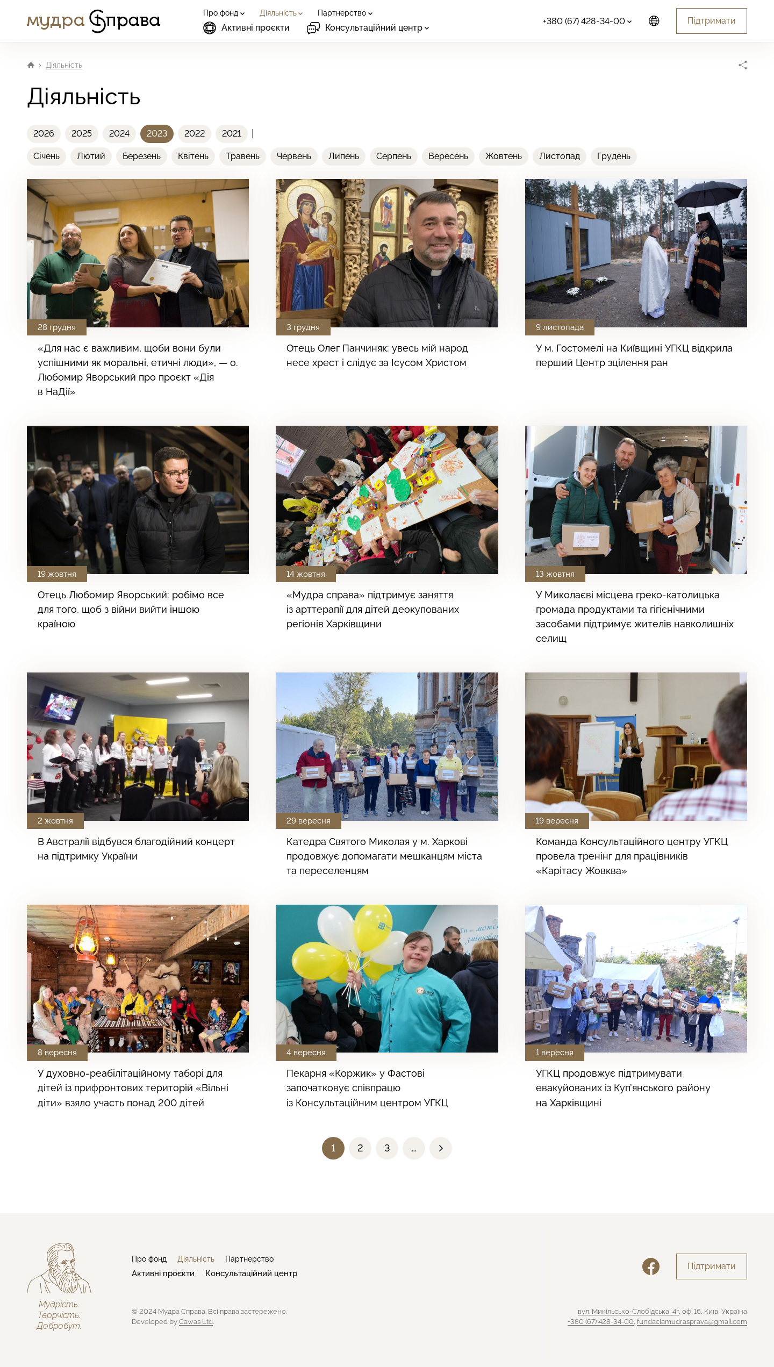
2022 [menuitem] (194, 133)
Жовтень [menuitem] (503, 156)
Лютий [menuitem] (91, 156)
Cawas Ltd (196, 1322)
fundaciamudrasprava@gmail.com (692, 1322)
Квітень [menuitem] (193, 156)
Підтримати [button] (711, 21)
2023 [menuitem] (157, 133)
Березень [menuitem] (142, 156)
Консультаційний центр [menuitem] (251, 1273)
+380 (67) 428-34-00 (601, 1322)
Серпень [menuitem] (393, 156)
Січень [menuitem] (46, 156)
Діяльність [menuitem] (195, 1259)
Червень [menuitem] (294, 156)
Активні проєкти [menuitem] (246, 28)
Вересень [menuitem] (448, 156)
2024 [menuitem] (119, 133)
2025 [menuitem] (81, 133)
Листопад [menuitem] (559, 156)
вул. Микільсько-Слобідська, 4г (628, 1311)
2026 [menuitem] (43, 133)
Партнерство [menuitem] (249, 1259)
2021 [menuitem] (231, 133)
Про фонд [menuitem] (149, 1259)
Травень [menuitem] (243, 156)
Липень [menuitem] (343, 156)
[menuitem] (223, 13)
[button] (360, 1148)
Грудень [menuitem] (613, 156)
